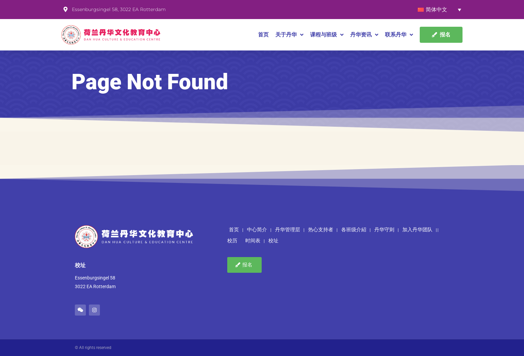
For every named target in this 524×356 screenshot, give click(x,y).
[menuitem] (439, 9)
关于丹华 (289, 35)
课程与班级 (327, 35)
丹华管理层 (287, 230)
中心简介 (257, 230)
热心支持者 (320, 230)
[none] (439, 9)
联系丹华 (399, 35)
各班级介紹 (353, 230)
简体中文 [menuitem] (436, 9)
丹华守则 (384, 230)
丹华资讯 (364, 35)
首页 (263, 34)
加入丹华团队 (417, 230)
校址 (273, 241)
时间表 (252, 241)
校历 (232, 241)
